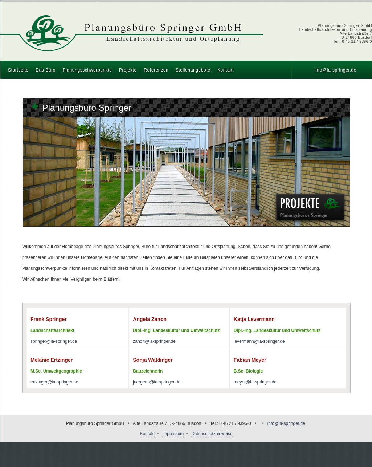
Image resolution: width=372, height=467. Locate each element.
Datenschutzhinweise (211, 433)
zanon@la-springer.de (154, 341)
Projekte (128, 70)
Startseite (18, 70)
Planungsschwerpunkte (87, 70)
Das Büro (46, 70)
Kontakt (225, 70)
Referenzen (156, 70)
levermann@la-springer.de (259, 341)
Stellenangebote (193, 70)
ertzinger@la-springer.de (54, 382)
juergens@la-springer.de (156, 382)
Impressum (173, 433)
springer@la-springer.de (53, 341)
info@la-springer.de (335, 70)
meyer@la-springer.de (255, 382)
